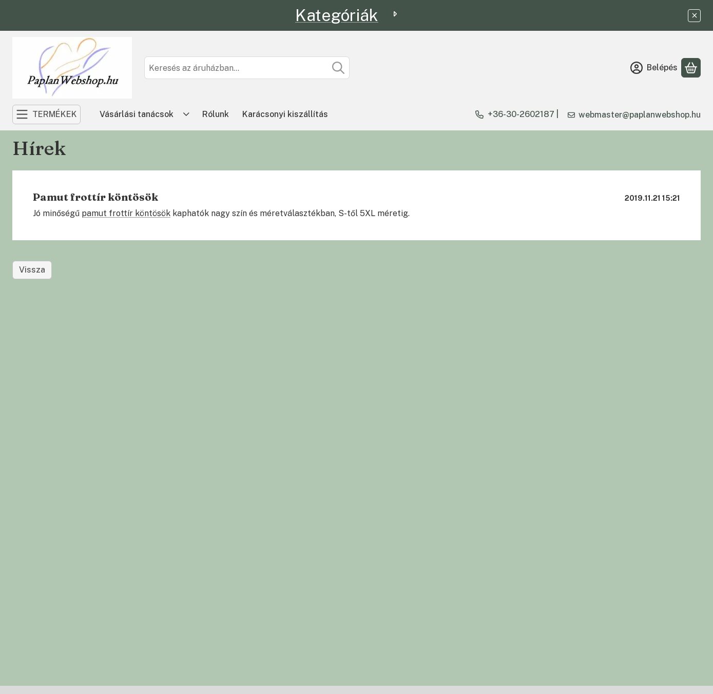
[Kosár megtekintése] (691, 68)
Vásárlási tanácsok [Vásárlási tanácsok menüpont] (137, 114)
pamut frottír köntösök (126, 213)
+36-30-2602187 (521, 114)
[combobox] (247, 67)
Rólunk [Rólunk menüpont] (215, 114)
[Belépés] (654, 68)
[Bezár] (694, 15)
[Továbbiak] (186, 114)
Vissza (32, 270)
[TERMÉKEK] (46, 114)
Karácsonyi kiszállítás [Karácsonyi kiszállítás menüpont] (285, 114)
